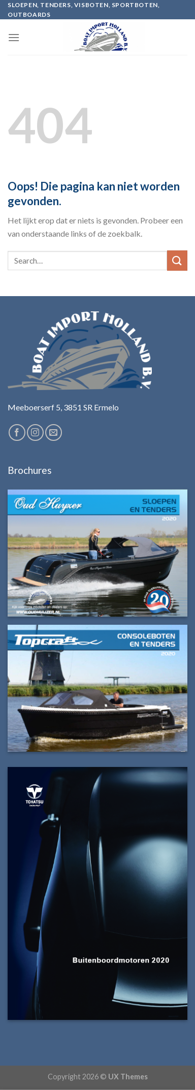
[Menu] (14, 37)
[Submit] (177, 260)
